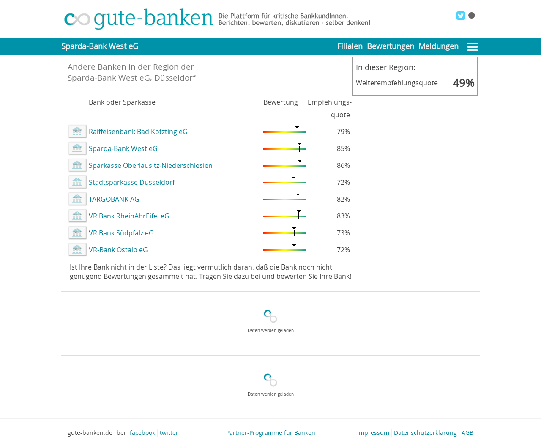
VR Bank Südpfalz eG (121, 232)
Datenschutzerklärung (425, 433)
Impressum (373, 433)
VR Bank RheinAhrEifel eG (129, 216)
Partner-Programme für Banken (270, 433)
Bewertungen (390, 46)
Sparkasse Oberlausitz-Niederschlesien (151, 165)
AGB (467, 433)
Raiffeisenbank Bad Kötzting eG (138, 131)
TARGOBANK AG (114, 199)
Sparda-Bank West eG (123, 148)
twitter (169, 433)
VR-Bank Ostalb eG (118, 249)
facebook (142, 433)
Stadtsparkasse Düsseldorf (132, 182)
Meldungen (438, 46)
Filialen (350, 46)
